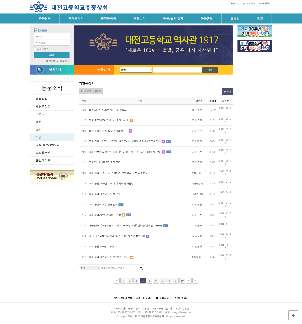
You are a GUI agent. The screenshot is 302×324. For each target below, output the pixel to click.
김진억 (198, 246)
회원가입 (249, 3)
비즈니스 (41, 114)
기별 (39, 137)
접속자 (163, 298)
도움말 (234, 18)
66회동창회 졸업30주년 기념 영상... (108, 109)
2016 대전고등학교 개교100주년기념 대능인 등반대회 (117, 235)
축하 (39, 121)
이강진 (198, 141)
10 (182, 280)
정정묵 (198, 225)
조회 (212, 100)
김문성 (198, 236)
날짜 (225, 100)
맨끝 (195, 281)
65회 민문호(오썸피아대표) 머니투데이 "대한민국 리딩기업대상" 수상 (125, 151)
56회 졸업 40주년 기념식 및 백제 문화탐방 (111, 183)
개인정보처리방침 (123, 298)
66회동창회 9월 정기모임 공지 (105, 162)
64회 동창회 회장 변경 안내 (103, 204)
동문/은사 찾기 (173, 18)
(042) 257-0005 (126, 312)
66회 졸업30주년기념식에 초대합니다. (109, 120)
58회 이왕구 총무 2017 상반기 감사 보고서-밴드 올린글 (118, 172)
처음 (117, 281)
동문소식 (139, 18)
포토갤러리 (43, 152)
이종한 (198, 109)
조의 (39, 129)
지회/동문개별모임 (48, 144)
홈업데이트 (43, 160)
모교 (260, 18)
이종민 (198, 120)
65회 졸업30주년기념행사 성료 (105, 214)
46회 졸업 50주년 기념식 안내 (104, 193)
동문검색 (103, 69)
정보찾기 (64, 60)
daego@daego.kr (181, 312)
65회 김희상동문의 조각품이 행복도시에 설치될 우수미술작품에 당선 (125, 141)
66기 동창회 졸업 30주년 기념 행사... (108, 130)
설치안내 (55, 69)
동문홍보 (207, 18)
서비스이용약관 (144, 298)
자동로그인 (43, 48)
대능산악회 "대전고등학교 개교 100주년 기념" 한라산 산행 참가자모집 (126, 225)
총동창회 (45, 18)
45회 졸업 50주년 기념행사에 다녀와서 (109, 256)
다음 (189, 281)
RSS (227, 91)
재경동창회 (75, 18)
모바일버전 (181, 298)
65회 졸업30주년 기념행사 (103, 246)
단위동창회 (108, 18)
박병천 (198, 204)
